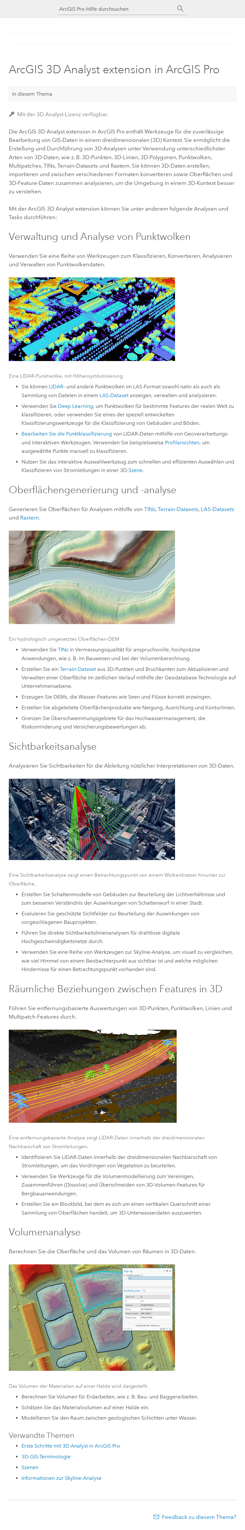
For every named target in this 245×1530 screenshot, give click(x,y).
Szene (136, 470)
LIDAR (56, 386)
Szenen (29, 1467)
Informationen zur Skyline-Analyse (61, 1478)
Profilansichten (182, 442)
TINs (150, 509)
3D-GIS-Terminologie (46, 1457)
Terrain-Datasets (178, 509)
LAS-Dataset (114, 395)
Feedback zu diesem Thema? (199, 1517)
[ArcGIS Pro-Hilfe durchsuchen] (116, 9)
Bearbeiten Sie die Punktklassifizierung (66, 434)
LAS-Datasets (217, 509)
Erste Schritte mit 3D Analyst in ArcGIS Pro (70, 1446)
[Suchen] (180, 9)
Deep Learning (75, 406)
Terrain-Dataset (78, 669)
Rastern (29, 517)
